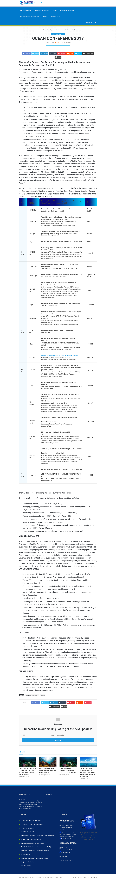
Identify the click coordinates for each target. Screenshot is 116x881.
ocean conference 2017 (32, 695)
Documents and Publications (29, 16)
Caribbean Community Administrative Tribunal (34, 858)
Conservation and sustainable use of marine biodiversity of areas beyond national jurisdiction (87, 772)
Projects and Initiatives (28, 862)
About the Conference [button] (28, 69)
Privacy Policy (82, 877)
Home (43, 30)
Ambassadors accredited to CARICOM (32, 843)
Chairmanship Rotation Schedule (31, 839)
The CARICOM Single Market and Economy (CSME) (36, 847)
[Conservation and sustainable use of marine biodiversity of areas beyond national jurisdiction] (88, 762)
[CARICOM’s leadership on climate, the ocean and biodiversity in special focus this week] (27, 762)
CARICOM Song (26, 866)
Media (45, 16)
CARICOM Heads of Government (30, 832)
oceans (43, 695)
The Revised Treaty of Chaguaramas (31, 824)
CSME (55, 10)
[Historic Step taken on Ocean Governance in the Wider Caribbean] (47, 762)
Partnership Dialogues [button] (53, 69)
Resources (55, 16)
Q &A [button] (64, 69)
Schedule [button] (40, 69)
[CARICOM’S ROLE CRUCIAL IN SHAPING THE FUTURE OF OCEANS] (68, 762)
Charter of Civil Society (28, 828)
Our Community (25, 10)
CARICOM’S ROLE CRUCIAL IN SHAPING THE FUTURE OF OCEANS (68, 770)
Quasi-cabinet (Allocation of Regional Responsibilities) (37, 835)
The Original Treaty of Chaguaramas (31, 820)
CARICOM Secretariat (42, 10)
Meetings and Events (67, 10)
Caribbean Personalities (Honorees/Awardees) (35, 850)
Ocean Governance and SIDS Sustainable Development (59, 355)
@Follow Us (50, 794)
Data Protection (92, 877)
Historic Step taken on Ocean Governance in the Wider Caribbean (47, 770)
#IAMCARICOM (25, 854)
